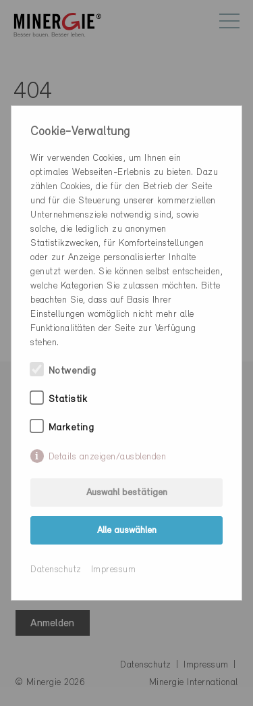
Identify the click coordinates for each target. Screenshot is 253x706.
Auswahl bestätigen (126, 493)
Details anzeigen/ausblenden (108, 457)
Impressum (113, 570)
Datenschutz (56, 570)
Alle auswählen (127, 531)
